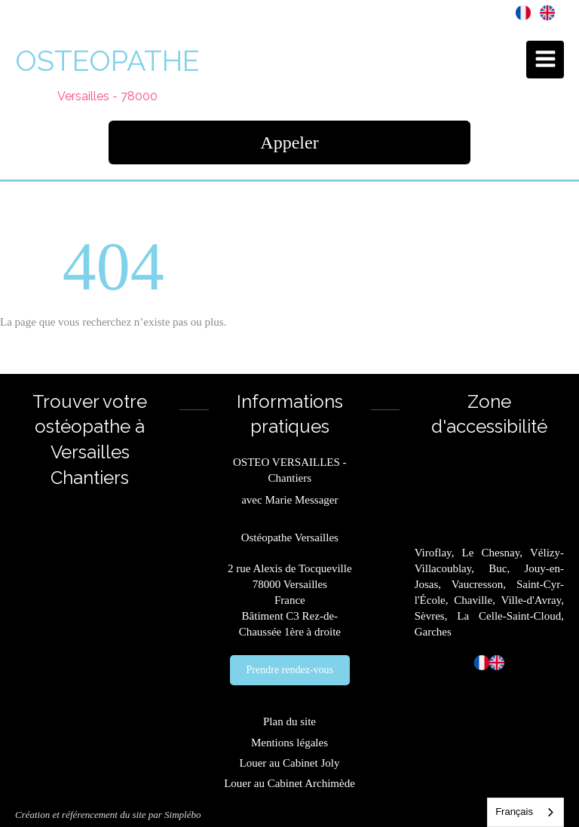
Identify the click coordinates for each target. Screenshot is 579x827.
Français (514, 811)
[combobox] (525, 812)
